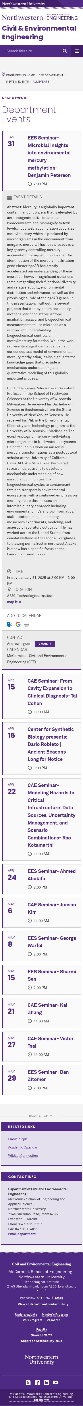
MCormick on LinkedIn (46, 1382)
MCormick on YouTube (55, 1382)
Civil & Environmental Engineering (39, 33)
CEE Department (51, 75)
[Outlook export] (9, 624)
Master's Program (55, 1314)
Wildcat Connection (23, 1155)
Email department (22, 1234)
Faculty (41, 1329)
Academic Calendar (22, 1147)
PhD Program (32, 1320)
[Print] (26, 624)
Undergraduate (26, 1314)
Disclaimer (41, 1399)
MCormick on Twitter (27, 1382)
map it (12, 602)
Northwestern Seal (42, 1360)
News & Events (17, 81)
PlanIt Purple (18, 1139)
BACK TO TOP (38, 1116)
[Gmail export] (18, 624)
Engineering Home (20, 75)
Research (53, 1320)
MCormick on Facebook (36, 1382)
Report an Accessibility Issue (41, 1341)
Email (59, 1298)
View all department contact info (41, 1304)
